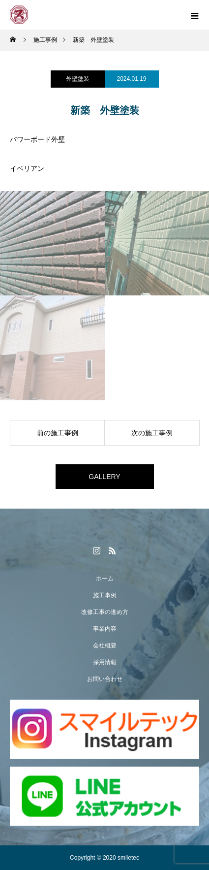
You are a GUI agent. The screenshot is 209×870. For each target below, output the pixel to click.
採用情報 (105, 662)
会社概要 (105, 645)
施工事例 (105, 595)
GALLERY (104, 477)
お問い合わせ (104, 679)
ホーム (105, 578)
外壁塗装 (78, 78)
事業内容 (105, 628)
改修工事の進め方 (104, 612)
